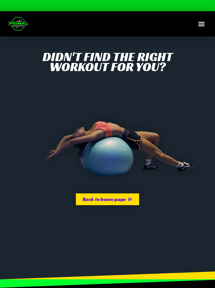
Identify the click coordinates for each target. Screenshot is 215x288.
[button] (201, 23)
